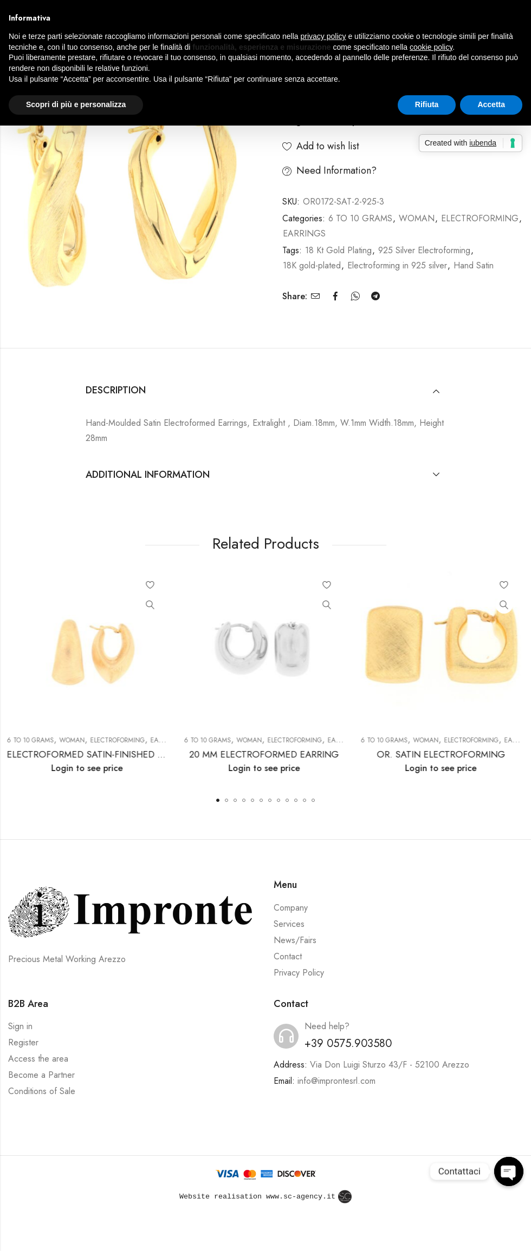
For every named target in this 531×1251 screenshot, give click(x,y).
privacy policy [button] (323, 36)
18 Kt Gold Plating (338, 250)
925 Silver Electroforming (424, 250)
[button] (217, 800)
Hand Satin (474, 265)
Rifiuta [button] (427, 104)
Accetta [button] (491, 104)
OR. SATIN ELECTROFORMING (442, 754)
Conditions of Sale (41, 1091)
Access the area (38, 1058)
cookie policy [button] (431, 47)
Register (23, 1042)
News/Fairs (295, 940)
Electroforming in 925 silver (397, 265)
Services (289, 924)
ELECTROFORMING (480, 218)
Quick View (151, 605)
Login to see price (88, 768)
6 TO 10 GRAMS (360, 218)
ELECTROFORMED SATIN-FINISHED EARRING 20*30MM (125, 754)
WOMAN (417, 218)
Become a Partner (41, 1075)
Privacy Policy (299, 972)
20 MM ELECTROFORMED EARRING (265, 754)
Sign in (20, 1026)
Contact (288, 956)
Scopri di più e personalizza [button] (76, 104)
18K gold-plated (312, 265)
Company (291, 907)
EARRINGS (304, 233)
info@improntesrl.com (336, 1081)
